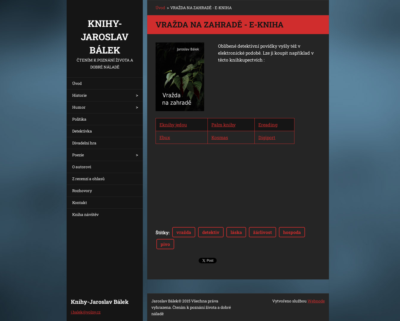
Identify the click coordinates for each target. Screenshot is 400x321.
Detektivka (82, 131)
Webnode (316, 301)
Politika (79, 119)
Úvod (77, 83)
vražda (183, 232)
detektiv (210, 232)
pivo (165, 244)
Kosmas (219, 137)
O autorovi (81, 166)
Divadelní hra (84, 143)
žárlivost (262, 232)
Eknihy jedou (173, 125)
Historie (79, 95)
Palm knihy (223, 125)
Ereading (268, 125)
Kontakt (79, 202)
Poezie (78, 154)
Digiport (266, 137)
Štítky (162, 232)
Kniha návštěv (85, 214)
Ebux (164, 137)
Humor (79, 107)
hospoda (292, 232)
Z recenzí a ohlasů (88, 178)
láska (236, 232)
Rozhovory (82, 190)
